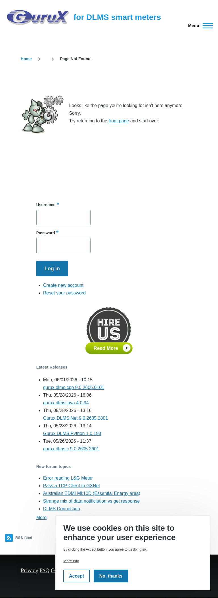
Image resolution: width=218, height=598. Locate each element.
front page (118, 120)
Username (46, 204)
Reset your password (64, 292)
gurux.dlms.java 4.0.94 (66, 402)
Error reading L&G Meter (68, 478)
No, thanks (111, 576)
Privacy (29, 570)
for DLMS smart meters (117, 17)
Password (45, 233)
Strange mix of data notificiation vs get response (91, 501)
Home (26, 59)
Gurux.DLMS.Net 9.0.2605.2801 (75, 418)
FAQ (44, 570)
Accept (76, 576)
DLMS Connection (61, 508)
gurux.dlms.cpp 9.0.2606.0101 (73, 387)
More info (71, 561)
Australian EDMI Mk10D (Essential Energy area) (91, 493)
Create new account (63, 285)
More (41, 517)
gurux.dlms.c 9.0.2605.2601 (71, 448)
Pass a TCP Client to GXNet (71, 485)
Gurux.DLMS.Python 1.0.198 (72, 433)
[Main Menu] (199, 25)
